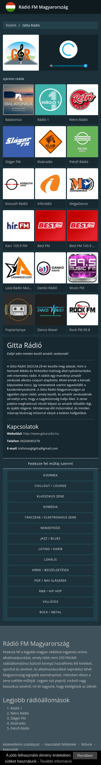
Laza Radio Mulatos (20, 288)
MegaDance (78, 203)
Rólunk (86, 744)
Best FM (43, 245)
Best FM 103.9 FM (83, 245)
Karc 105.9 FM (16, 245)
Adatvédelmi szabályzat (21, 744)
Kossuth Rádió (16, 203)
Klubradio (45, 161)
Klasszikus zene (50, 496)
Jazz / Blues (50, 538)
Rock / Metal (51, 612)
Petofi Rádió (78, 161)
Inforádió (44, 203)
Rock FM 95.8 (79, 329)
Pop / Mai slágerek (51, 581)
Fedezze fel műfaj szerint (50, 463)
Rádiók (11, 25)
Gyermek (50, 475)
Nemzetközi (50, 528)
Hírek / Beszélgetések (50, 570)
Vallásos (50, 602)
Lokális (50, 559)
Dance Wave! (47, 329)
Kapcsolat (10, 749)
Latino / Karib (51, 549)
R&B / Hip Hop (50, 591)
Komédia (50, 507)
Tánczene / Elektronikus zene (50, 517)
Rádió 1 (43, 119)
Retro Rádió (78, 119)
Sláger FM (13, 161)
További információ (56, 761)
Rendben (85, 756)
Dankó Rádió (47, 288)
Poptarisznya (15, 329)
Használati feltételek (60, 744)
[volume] (70, 66)
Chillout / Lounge (50, 486)
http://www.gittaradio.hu (41, 433)
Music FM (76, 288)
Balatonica (13, 119)
